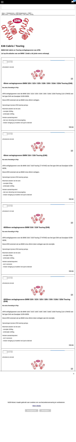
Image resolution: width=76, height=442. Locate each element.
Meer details (36, 406)
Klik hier (71, 127)
